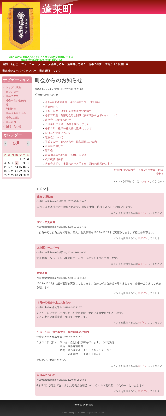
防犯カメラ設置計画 (116, 64)
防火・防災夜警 (46, 222)
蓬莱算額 (44, 70)
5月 (16, 143)
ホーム (41, 64)
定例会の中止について (58, 133)
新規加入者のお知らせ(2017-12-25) (65, 155)
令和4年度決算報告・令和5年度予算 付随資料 (72, 102)
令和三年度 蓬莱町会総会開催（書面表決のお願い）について (81, 115)
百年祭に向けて (54, 146)
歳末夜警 (42, 273)
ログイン (144, 181)
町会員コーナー (15, 122)
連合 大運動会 (45, 196)
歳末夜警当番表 (54, 159)
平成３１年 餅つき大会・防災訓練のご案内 (71, 141)
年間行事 (11, 108)
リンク (57, 70)
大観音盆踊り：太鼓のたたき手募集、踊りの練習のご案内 (79, 163)
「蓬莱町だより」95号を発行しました (67, 124)
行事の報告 (95, 64)
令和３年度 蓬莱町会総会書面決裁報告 (68, 111)
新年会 (49, 150)
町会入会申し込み (16, 113)
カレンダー (12, 91)
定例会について (54, 137)
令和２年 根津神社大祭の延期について (68, 128)
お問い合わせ (10, 64)
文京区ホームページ (48, 247)
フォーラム (27, 64)
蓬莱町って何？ (76, 64)
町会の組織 (12, 117)
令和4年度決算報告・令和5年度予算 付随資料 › (138, 171)
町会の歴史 (12, 96)
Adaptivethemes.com (95, 412)
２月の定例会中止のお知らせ (54, 302)
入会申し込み (56, 64)
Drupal (89, 404)
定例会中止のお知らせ (58, 119)
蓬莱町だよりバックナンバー (19, 70)
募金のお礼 (51, 106)
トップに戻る (13, 87)
